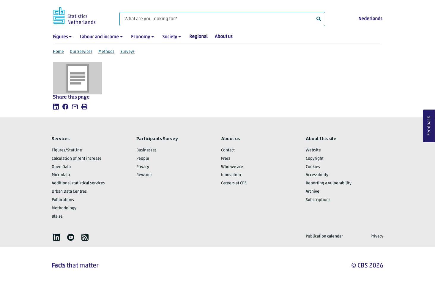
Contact (228, 150)
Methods (106, 52)
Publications (63, 200)
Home (58, 52)
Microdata (61, 175)
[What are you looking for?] (222, 19)
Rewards (144, 175)
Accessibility (317, 175)
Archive (312, 192)
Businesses (146, 150)
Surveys (127, 52)
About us (223, 36)
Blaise (57, 216)
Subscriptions (318, 200)
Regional (198, 36)
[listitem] (55, 106)
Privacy (142, 167)
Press (226, 159)
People (142, 159)
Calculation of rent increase (77, 159)
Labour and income (99, 37)
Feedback (429, 126)
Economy (140, 37)
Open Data (61, 167)
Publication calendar (324, 236)
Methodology (64, 208)
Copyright (315, 159)
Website (313, 150)
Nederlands (370, 19)
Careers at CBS (234, 183)
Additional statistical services (78, 183)
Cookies (313, 167)
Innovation (231, 175)
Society (169, 37)
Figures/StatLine (67, 150)
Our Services (81, 52)
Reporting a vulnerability (329, 183)
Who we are (232, 167)
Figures (60, 37)
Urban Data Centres (69, 192)
